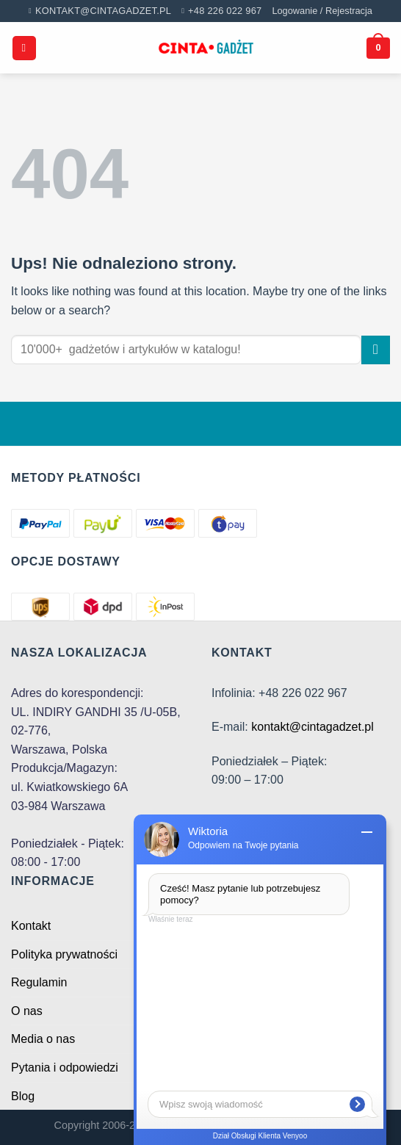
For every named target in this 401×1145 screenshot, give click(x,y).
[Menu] (24, 48)
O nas (27, 1011)
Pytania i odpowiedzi (64, 1067)
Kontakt (31, 926)
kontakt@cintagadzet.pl (312, 726)
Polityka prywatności (64, 954)
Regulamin (39, 982)
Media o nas (43, 1039)
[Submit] (375, 350)
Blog (23, 1096)
